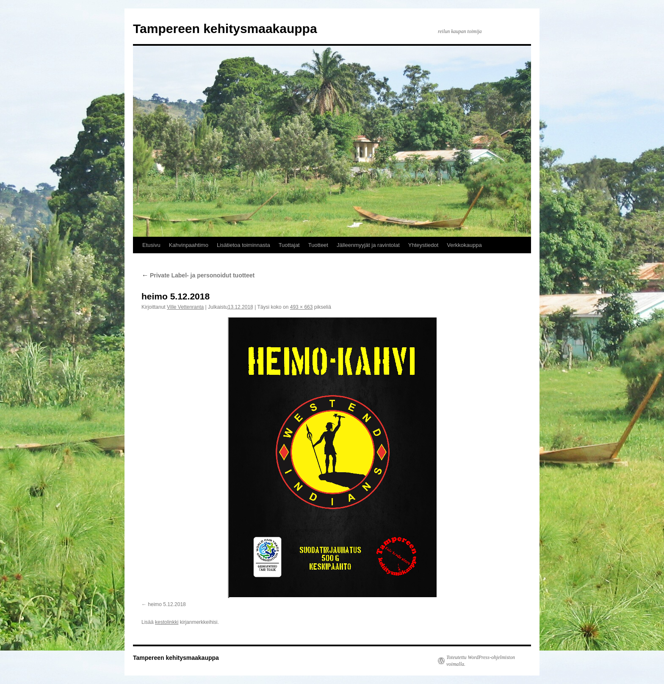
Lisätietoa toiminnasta (243, 245)
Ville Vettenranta (185, 307)
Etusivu (151, 245)
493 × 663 (301, 307)
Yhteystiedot (423, 245)
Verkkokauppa (464, 245)
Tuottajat (289, 245)
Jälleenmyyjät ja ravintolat (368, 245)
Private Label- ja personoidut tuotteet (198, 275)
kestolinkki (166, 622)
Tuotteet (318, 245)
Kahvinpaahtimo (188, 245)
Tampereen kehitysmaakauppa (225, 29)
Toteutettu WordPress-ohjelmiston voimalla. (480, 660)
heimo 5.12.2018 (166, 604)
